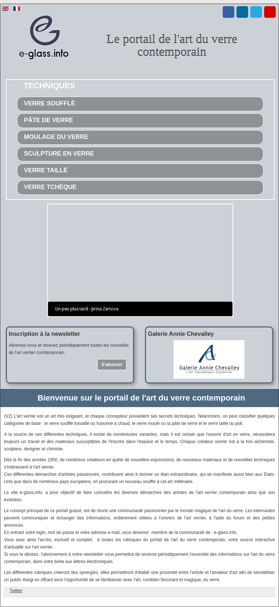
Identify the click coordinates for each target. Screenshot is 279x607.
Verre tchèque (50, 187)
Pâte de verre (48, 120)
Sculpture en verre (59, 153)
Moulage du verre (56, 136)
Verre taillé (46, 170)
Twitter (15, 590)
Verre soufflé (49, 103)
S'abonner (111, 364)
